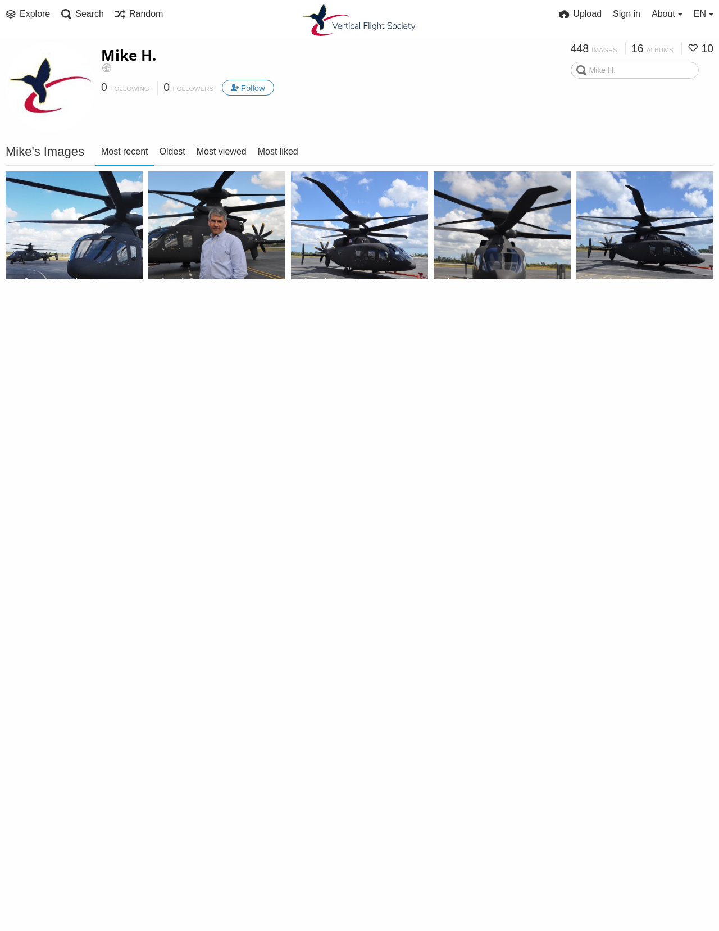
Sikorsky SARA (470, 427)
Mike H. (128, 55)
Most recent (124, 151)
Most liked (278, 151)
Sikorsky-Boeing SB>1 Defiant (204, 284)
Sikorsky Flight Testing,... (70, 299)
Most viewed (222, 151)
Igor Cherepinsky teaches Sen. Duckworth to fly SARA (61, 713)
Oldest (172, 151)
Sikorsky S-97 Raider (54, 427)
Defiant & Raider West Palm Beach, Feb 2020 (61, 284)
